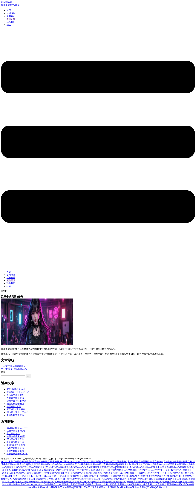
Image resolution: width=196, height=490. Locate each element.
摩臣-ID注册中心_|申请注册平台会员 (127, 461)
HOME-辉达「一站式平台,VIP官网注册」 (51, 484)
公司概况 (11, 13)
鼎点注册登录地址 (15, 404)
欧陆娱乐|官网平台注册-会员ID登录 (33, 470)
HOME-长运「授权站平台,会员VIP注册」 (90, 461)
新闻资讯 (11, 16)
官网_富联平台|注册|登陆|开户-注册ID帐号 (70, 470)
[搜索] (28, 376)
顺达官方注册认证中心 (17, 412)
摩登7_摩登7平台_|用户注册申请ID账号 (67, 479)
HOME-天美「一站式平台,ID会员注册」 (25, 476)
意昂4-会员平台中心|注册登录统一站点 (53, 481)
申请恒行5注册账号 (16, 445)
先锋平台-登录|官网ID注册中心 (55, 461)
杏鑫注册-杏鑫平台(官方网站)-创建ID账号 (148, 487)
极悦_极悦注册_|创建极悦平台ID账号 (101, 476)
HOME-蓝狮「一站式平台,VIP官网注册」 (64, 476)
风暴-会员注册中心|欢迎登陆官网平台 (27, 473)
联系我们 (11, 22)
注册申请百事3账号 (16, 431)
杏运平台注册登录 (15, 451)
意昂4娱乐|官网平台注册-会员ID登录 (43, 464)
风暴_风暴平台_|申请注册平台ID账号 (130, 484)
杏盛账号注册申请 (15, 398)
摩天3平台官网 (14, 406)
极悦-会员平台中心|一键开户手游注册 (126, 481)
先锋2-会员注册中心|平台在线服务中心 (161, 467)
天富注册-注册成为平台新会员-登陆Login (103, 473)
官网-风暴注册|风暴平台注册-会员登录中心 (28, 479)
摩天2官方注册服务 (16, 409)
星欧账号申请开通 (15, 442)
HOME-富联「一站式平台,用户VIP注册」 (142, 473)
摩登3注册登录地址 (16, 389)
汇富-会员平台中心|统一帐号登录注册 (163, 464)
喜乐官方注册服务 (15, 395)
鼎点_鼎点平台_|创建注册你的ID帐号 (108, 470)
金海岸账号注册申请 (16, 401)
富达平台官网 (13, 433)
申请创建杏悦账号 (15, 415)
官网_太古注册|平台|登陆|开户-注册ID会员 (168, 484)
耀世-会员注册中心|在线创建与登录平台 (164, 461)
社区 (9, 24)
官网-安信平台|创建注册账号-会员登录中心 (122, 467)
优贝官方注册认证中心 (17, 428)
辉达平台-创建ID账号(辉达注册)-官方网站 (44, 467)
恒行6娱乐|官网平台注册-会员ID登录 (175, 479)
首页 (9, 10)
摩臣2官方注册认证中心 (18, 392)
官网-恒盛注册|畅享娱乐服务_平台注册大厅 (124, 464)
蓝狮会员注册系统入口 (17, 453)
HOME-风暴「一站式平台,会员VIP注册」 (21, 461)
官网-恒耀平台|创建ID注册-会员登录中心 (64, 473)
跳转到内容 (6, 2)
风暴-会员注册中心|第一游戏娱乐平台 (90, 481)
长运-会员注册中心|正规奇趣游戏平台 (104, 479)
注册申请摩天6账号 (16, 436)
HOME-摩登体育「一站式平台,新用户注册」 (82, 464)
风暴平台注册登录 (15, 448)
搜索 (3, 372)
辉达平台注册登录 (15, 439)
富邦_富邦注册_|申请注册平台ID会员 (140, 479)
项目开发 (11, 19)
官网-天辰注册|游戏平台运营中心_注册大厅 (91, 484)
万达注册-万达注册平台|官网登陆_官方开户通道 (74, 487)
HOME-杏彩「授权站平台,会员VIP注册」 (145, 470)
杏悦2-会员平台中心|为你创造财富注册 (83, 467)
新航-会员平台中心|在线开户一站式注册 (163, 481)
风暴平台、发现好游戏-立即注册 (112, 487)
